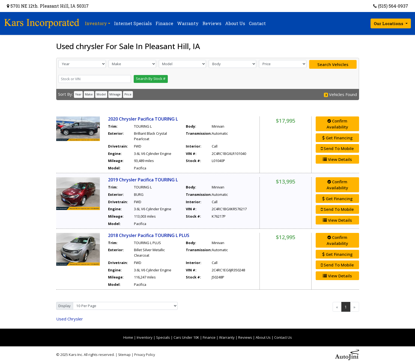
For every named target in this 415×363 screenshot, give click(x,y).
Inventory (145, 337)
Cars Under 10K (186, 337)
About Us (263, 337)
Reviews (245, 337)
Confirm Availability (337, 124)
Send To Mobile (337, 148)
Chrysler (69, 319)
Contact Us (283, 337)
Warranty (227, 337)
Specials (163, 337)
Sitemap (124, 354)
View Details (337, 159)
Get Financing (337, 137)
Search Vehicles (332, 64)
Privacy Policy (144, 354)
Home (128, 337)
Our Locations (389, 23)
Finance (209, 337)
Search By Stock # (150, 78)
